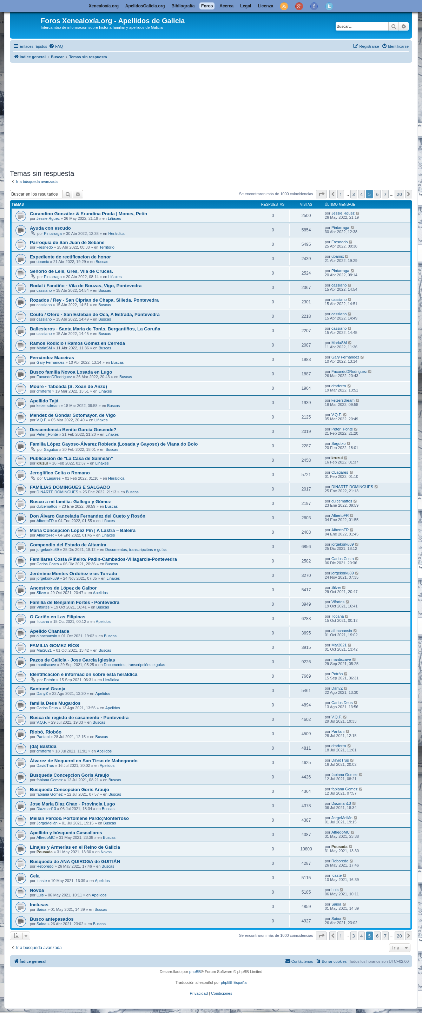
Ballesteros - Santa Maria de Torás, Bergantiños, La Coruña (95, 328)
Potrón (49, 680)
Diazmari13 (46, 809)
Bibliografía (182, 6)
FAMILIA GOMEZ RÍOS (54, 645)
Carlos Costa (48, 564)
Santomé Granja (47, 688)
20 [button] (399, 194)
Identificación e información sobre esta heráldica (83, 674)
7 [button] (385, 194)
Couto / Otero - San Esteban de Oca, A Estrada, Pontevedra (95, 314)
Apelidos (100, 593)
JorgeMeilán (47, 823)
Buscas (101, 261)
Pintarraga (53, 233)
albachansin (47, 636)
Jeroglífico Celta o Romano (60, 472)
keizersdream (48, 405)
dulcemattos (47, 506)
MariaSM (44, 348)
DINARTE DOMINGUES (57, 492)
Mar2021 (44, 650)
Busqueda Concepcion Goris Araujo (69, 775)
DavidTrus (45, 765)
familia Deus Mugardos (55, 703)
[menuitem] (56, 46)
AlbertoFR (45, 521)
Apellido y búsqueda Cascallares (66, 832)
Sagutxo (51, 449)
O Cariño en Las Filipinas (57, 616)
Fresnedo (45, 247)
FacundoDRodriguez (54, 377)
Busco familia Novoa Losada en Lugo (71, 372)
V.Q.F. (42, 420)
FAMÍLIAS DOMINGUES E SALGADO (70, 487)
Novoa (37, 890)
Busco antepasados (52, 919)
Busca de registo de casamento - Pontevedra (79, 717)
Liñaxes (114, 218)
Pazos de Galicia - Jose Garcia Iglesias (72, 660)
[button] (321, 194)
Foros (207, 6)
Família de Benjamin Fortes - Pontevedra (74, 602)
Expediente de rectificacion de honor (70, 256)
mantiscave (46, 665)
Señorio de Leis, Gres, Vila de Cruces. (71, 271)
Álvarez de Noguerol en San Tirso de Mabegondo (84, 760)
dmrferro (44, 391)
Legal (245, 6)
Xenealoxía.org (104, 6)
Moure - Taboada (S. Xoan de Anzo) (68, 386)
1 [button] (340, 194)
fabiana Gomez (50, 780)
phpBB (195, 971)
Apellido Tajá (44, 400)
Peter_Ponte (47, 434)
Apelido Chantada (49, 631)
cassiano (44, 290)
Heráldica (116, 233)
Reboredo (45, 866)
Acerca (226, 6)
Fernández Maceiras (52, 357)
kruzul (42, 463)
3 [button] (353, 194)
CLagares (52, 478)
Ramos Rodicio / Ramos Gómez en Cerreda (77, 343)
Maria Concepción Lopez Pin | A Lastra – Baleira (83, 530)
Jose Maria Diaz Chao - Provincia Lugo (72, 804)
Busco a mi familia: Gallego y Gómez (70, 501)
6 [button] (377, 194)
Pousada (45, 852)
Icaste (42, 881)
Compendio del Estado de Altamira (68, 544)
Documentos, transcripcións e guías (136, 549)
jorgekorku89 (48, 549)
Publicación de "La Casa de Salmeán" (71, 458)
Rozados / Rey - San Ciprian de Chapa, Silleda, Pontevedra (94, 300)
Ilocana (43, 621)
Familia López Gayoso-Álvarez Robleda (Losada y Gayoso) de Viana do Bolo (114, 444)
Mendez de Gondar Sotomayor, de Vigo (73, 415)
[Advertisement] (211, 115)
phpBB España (233, 982)
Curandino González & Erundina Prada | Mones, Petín (88, 213)
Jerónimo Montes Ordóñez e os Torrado (73, 573)
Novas (106, 852)
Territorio (106, 247)
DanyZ (42, 693)
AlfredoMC (46, 837)
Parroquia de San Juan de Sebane (67, 242)
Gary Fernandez (50, 362)
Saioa (41, 909)
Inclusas (39, 904)
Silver (41, 593)
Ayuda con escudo (50, 228)
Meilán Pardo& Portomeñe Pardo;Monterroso (79, 818)
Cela (35, 876)
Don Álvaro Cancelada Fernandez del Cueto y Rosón (87, 516)
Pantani (43, 737)
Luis (40, 895)
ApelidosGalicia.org (145, 6)
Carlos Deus (47, 708)
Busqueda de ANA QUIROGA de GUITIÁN (75, 861)
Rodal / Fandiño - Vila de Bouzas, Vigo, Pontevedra (85, 285)
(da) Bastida (43, 746)
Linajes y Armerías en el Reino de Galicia (75, 847)
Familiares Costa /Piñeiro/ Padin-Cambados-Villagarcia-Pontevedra (103, 559)
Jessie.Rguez (48, 218)
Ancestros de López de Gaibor (63, 588)
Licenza (265, 6)
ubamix (43, 261)
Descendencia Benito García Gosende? (73, 429)
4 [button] (361, 194)
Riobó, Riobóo (45, 732)
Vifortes (43, 607)
